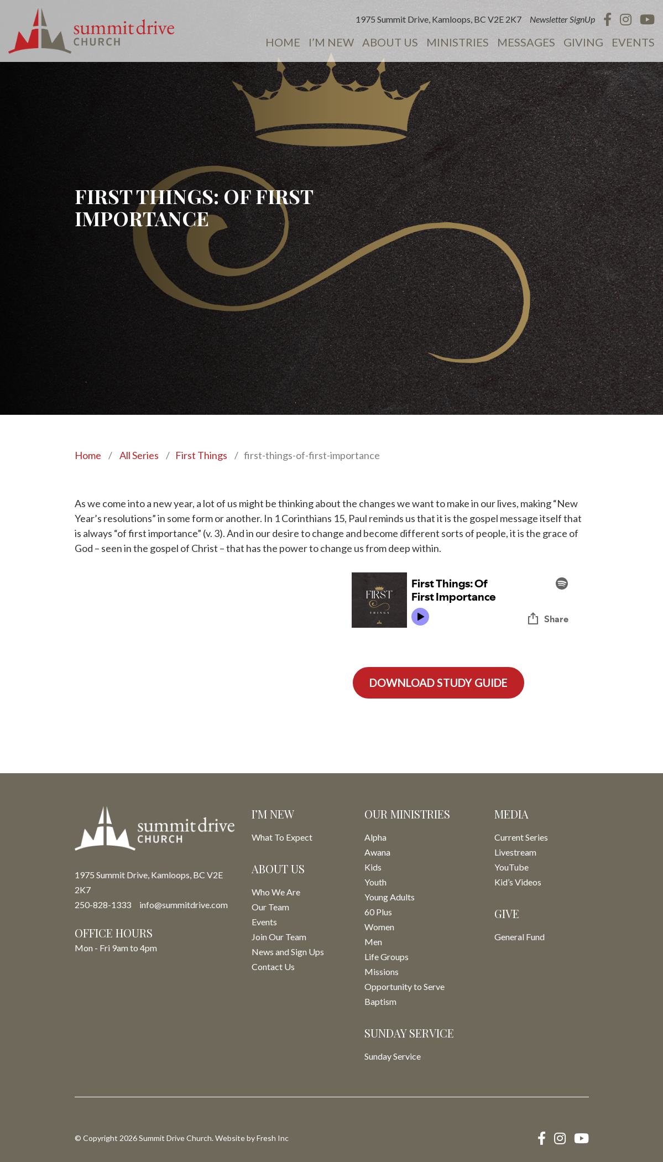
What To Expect (282, 837)
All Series (139, 455)
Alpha (375, 837)
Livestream (515, 852)
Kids (373, 867)
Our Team (270, 907)
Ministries (457, 42)
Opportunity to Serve (404, 986)
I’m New (331, 42)
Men (373, 941)
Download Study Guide (438, 682)
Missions (381, 971)
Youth (375, 882)
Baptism (380, 1001)
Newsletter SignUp (562, 19)
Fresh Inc (273, 1138)
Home (282, 42)
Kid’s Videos (517, 882)
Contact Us (273, 966)
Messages (526, 42)
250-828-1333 (103, 904)
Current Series (521, 837)
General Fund (519, 936)
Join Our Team (279, 936)
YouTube (511, 867)
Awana (377, 852)
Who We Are (276, 892)
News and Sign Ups (288, 951)
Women (379, 926)
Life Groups (386, 956)
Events (633, 42)
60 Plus (378, 911)
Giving (583, 42)
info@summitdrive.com (183, 904)
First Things (201, 455)
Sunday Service (392, 1056)
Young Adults (389, 897)
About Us (390, 42)
